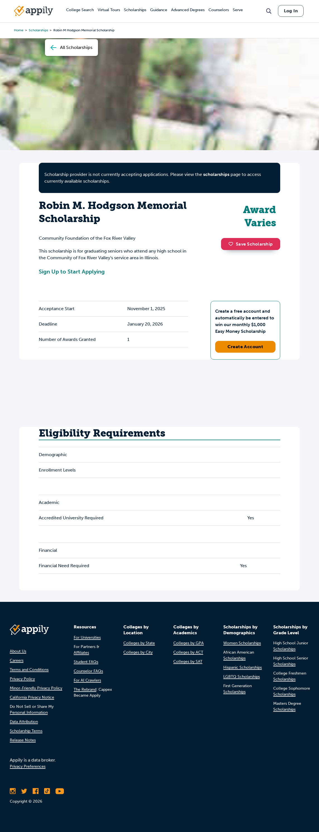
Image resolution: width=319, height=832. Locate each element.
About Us (18, 651)
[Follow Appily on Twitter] (24, 791)
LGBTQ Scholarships (241, 676)
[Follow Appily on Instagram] (13, 791)
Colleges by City (138, 652)
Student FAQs (86, 661)
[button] (232, 244)
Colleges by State (139, 643)
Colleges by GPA (188, 643)
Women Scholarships (242, 643)
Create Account (245, 346)
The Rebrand (85, 689)
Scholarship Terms (26, 731)
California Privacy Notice (32, 697)
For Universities (87, 637)
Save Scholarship (251, 244)
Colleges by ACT (188, 652)
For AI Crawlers (87, 680)
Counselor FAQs (88, 671)
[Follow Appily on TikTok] (47, 791)
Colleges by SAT (187, 661)
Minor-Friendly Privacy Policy (36, 688)
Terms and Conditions (29, 669)
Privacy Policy (22, 679)
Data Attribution (24, 721)
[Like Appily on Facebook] (36, 791)
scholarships (216, 174)
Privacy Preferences (27, 766)
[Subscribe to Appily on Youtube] (60, 791)
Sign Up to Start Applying (72, 271)
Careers (16, 660)
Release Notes (23, 740)
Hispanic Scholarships (242, 667)
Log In (291, 10)
